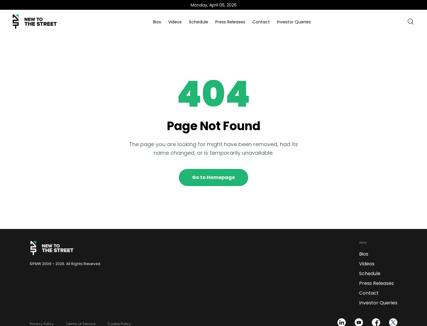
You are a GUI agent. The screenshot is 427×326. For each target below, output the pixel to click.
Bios (157, 22)
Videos (175, 22)
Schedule (198, 22)
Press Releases (230, 22)
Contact (261, 22)
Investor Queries (294, 22)
